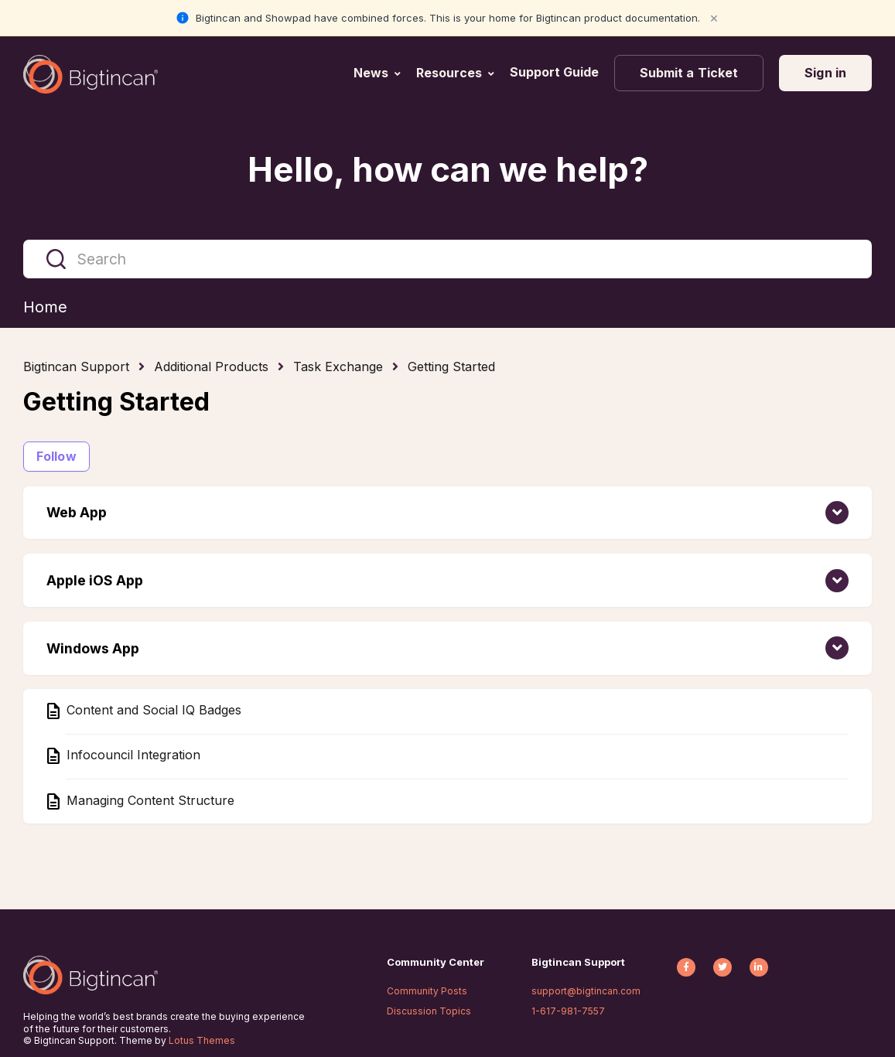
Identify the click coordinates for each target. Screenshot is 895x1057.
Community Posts (427, 991)
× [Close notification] (714, 17)
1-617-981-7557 (568, 1011)
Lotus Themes (202, 1040)
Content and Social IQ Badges (152, 710)
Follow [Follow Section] (56, 456)
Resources (449, 72)
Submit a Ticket (689, 72)
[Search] (447, 259)
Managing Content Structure (148, 800)
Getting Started (451, 366)
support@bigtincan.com (586, 991)
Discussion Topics (429, 1011)
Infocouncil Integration (131, 755)
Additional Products (211, 366)
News (371, 72)
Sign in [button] (825, 72)
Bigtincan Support (76, 366)
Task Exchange (338, 366)
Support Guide (556, 72)
